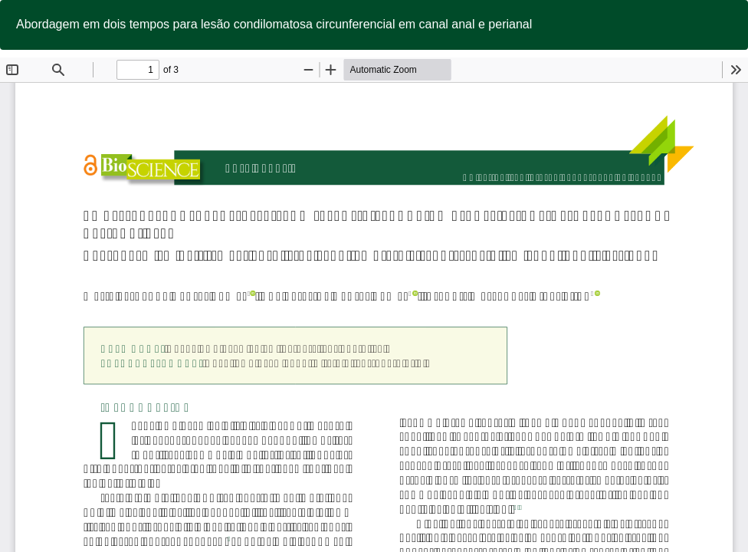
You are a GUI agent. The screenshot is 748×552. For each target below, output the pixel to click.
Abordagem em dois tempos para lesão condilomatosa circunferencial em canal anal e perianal (274, 24)
